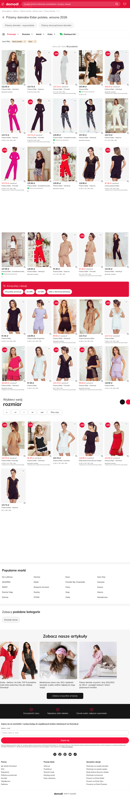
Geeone (100, 582)
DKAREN (6, 582)
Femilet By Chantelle (75, 582)
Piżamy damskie (50, 11)
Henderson (102, 597)
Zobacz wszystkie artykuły (65, 695)
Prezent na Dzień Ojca (94, 781)
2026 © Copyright (70, 794)
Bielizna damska (26, 11)
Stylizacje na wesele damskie (97, 766)
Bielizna (16, 11)
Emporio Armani (41, 587)
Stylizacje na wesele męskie (96, 769)
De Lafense (7, 577)
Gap (68, 592)
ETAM (36, 597)
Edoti (36, 582)
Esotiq (37, 592)
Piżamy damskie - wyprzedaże (19, 25)
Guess (100, 587)
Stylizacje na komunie (94, 775)
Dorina (37, 577)
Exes (68, 577)
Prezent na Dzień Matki (95, 778)
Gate (68, 597)
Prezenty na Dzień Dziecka (96, 784)
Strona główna (7, 11)
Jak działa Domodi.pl (9, 766)
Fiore (68, 587)
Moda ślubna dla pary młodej (97, 772)
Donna (5, 597)
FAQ (2, 769)
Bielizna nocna (38, 11)
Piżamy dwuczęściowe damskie (56, 25)
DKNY (5, 587)
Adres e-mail (5, 728)
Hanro (100, 592)
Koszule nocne (11, 619)
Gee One (101, 577)
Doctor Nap (7, 592)
